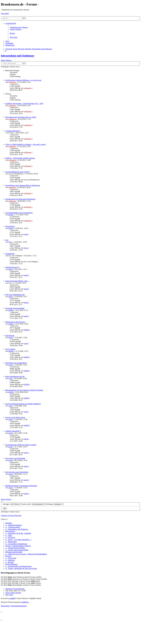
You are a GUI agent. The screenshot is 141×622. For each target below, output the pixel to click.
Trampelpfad (9, 254)
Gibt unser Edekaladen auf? (15, 295)
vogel (26, 234)
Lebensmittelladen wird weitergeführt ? (19, 213)
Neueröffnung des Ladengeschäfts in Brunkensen (22, 185)
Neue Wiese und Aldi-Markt (15, 458)
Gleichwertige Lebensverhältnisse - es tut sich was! (23, 80)
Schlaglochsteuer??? (12, 267)
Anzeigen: (12, 504)
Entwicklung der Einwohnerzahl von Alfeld (20, 117)
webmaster (12, 82)
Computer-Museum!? (12, 131)
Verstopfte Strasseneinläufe (15, 308)
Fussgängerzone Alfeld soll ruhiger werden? (20, 445)
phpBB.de (25, 602)
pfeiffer (11, 215)
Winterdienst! (10, 226)
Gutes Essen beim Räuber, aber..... (17, 281)
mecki (10, 269)
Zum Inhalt (5, 13)
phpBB (12, 598)
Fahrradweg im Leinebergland (16, 363)
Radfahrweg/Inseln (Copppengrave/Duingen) (21, 486)
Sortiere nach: (33, 504)
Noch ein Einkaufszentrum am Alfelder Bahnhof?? (23, 404)
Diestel (10, 228)
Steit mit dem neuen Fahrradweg (16, 472)
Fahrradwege (10, 335)
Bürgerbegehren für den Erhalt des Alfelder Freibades (24, 390)
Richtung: (55, 504)
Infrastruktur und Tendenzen (17, 55)
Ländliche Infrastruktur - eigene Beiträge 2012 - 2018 (24, 103)
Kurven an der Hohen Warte (15, 417)
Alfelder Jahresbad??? (13, 431)
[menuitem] (19, 27)
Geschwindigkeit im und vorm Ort (17, 172)
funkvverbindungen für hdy (15, 376)
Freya (10, 242)
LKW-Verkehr (10, 349)
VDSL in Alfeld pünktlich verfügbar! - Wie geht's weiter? (25, 144)
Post (6, 240)
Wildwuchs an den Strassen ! (15, 322)
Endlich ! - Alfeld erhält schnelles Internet (20, 158)
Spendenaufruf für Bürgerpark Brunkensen (20, 199)
